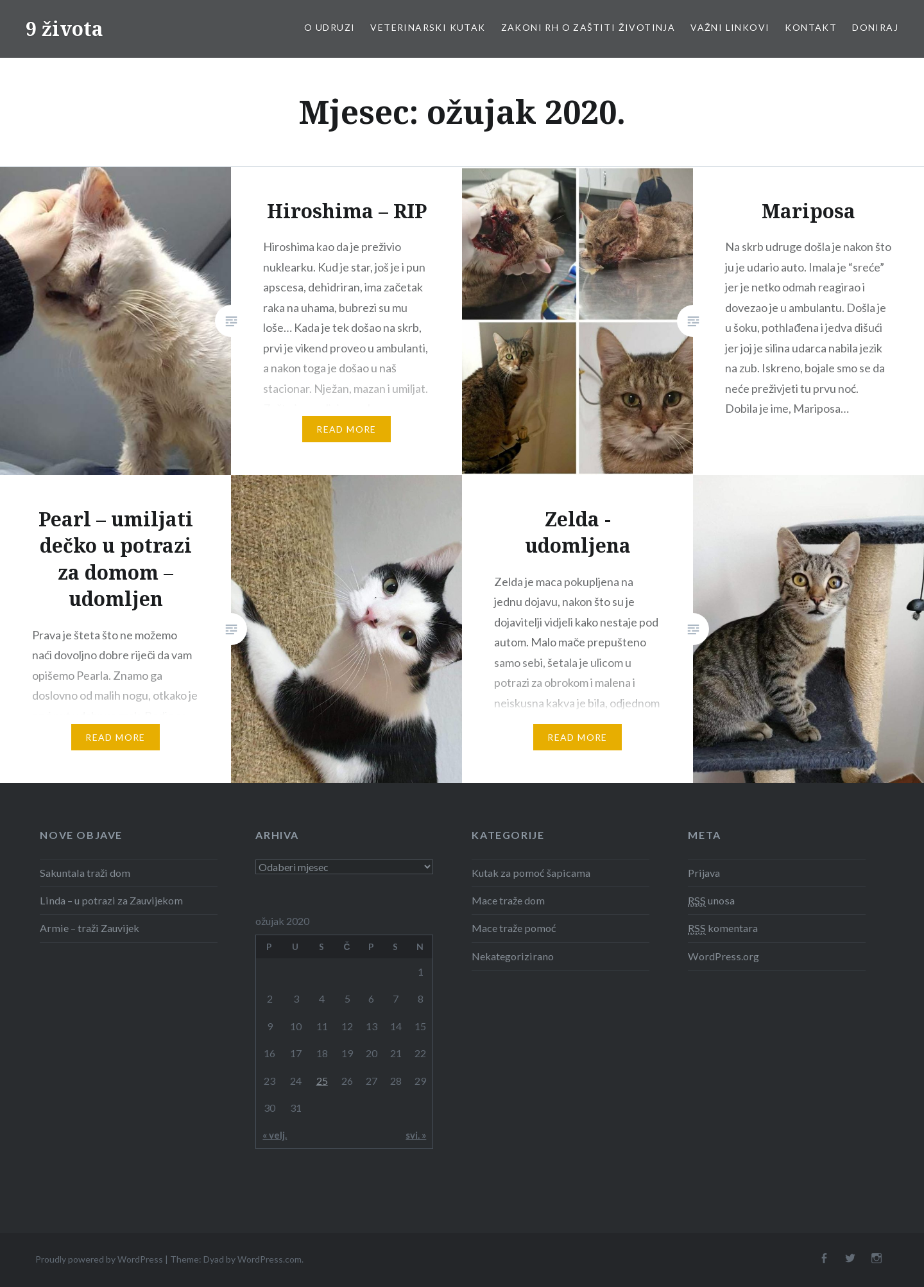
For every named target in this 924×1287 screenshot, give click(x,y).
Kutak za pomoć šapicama (531, 873)
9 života (64, 28)
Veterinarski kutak (427, 27)
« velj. (274, 1135)
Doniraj (875, 27)
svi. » (416, 1135)
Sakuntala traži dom (85, 873)
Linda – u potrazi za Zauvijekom (111, 900)
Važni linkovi (729, 27)
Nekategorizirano (513, 956)
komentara (723, 928)
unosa (711, 900)
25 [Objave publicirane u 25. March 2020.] (322, 1081)
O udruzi (329, 27)
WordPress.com (269, 1259)
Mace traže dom (508, 900)
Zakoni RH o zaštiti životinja (588, 27)
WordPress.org (723, 956)
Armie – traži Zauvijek (89, 928)
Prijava (704, 873)
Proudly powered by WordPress (99, 1259)
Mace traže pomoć (514, 928)
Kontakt (811, 27)
